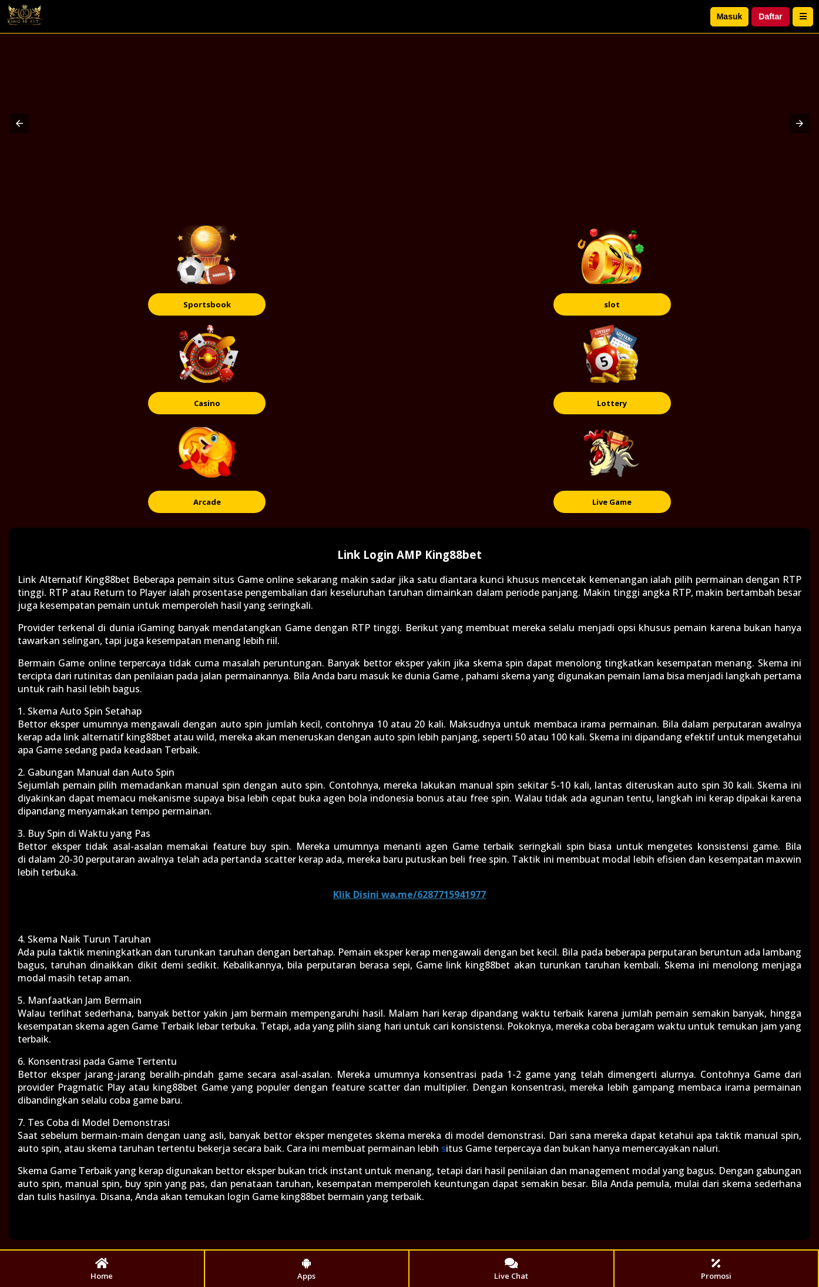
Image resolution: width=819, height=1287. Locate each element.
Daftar (770, 16)
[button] (19, 123)
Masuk (730, 16)
